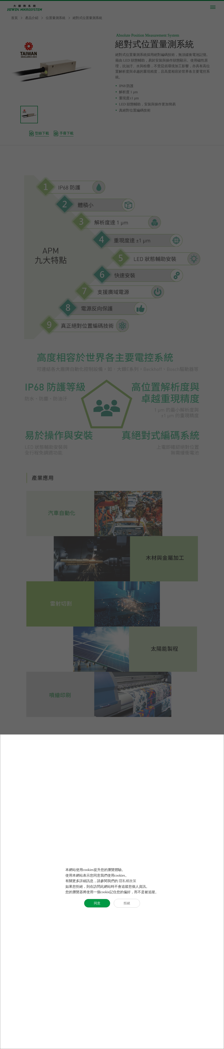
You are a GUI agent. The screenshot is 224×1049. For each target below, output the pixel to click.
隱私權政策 (127, 881)
